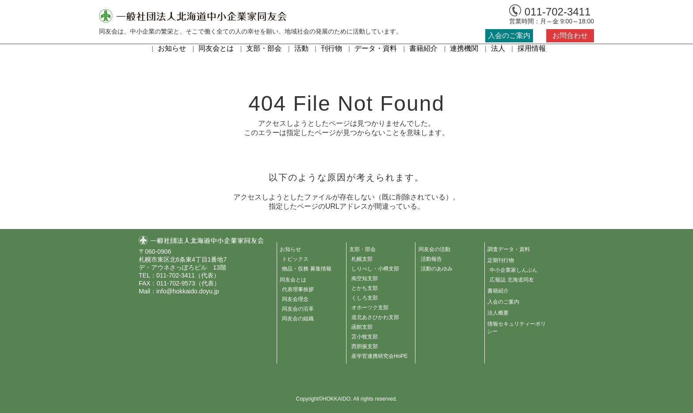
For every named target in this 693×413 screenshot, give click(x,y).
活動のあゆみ (437, 269)
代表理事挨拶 (298, 289)
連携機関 (464, 48)
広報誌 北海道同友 (511, 280)
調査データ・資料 (508, 249)
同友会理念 (295, 299)
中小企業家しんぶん (513, 270)
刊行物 (331, 48)
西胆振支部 (364, 346)
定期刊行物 (500, 260)
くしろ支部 (364, 298)
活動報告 (431, 259)
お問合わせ (570, 35)
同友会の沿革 (298, 309)
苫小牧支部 (364, 337)
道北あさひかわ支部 (375, 317)
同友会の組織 (298, 318)
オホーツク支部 (369, 307)
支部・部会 (264, 48)
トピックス (295, 259)
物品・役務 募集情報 (306, 269)
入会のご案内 (509, 35)
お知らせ (172, 48)
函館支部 (362, 327)
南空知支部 (364, 278)
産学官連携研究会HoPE (379, 356)
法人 (498, 48)
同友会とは (216, 48)
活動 (301, 48)
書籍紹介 (423, 48)
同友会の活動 (434, 249)
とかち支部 (364, 288)
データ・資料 (375, 48)
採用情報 (532, 48)
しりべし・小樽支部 (375, 269)
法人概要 (498, 313)
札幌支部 (362, 259)
